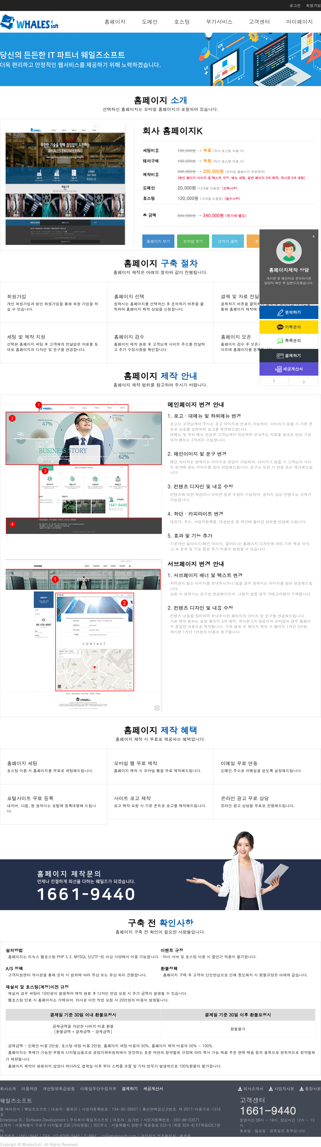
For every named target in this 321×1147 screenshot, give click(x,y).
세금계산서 (289, 369)
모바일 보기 (193, 241)
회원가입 (313, 5)
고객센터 (259, 21)
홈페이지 (115, 21)
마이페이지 (299, 21)
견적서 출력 (228, 241)
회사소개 (8, 1088)
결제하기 (289, 356)
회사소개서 (250, 1088)
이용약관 (29, 1088)
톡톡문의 (289, 341)
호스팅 (182, 21)
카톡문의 (289, 327)
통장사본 (310, 1088)
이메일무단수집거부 (98, 1088)
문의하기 (289, 312)
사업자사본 (281, 1088)
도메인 (150, 21)
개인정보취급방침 (59, 1088)
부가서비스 (219, 21)
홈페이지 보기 (158, 241)
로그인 (295, 5)
